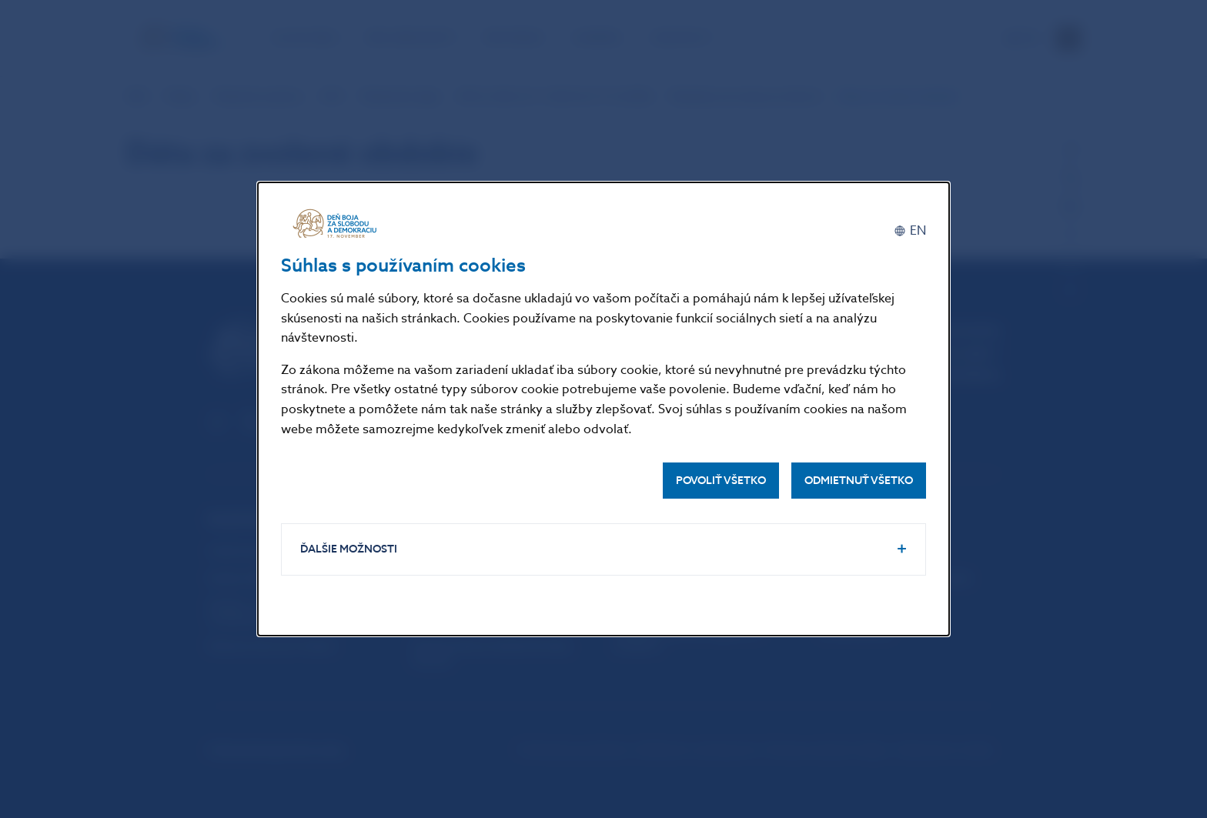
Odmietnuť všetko (858, 480)
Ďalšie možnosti (348, 549)
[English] (910, 230)
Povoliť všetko (721, 480)
